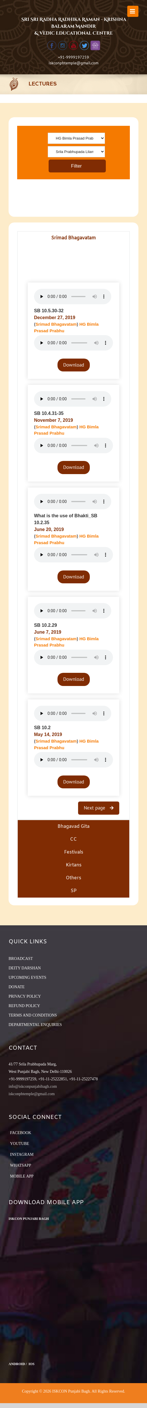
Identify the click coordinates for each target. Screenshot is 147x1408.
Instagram (21, 1154)
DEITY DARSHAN (25, 968)
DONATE (17, 987)
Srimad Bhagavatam (56, 324)
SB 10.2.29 (45, 625)
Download (73, 365)
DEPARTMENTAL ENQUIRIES (35, 1025)
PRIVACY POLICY (25, 996)
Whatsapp (20, 1165)
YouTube (19, 1143)
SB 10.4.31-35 (48, 413)
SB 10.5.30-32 (48, 310)
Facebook (20, 1133)
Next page (95, 808)
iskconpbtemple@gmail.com (73, 62)
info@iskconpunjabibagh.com (33, 1086)
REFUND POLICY (24, 1006)
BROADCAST (21, 958)
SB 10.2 (42, 727)
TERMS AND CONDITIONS (33, 1015)
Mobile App (21, 1176)
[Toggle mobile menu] (133, 11)
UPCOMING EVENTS (27, 977)
